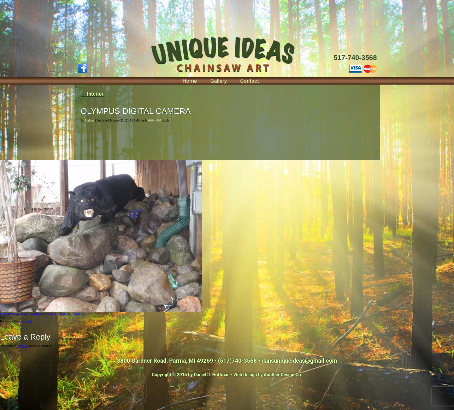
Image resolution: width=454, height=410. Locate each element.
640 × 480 (154, 120)
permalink (25, 321)
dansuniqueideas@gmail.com (299, 360)
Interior (92, 94)
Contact (249, 81)
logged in (23, 346)
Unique (89, 120)
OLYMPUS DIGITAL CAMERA (21, 314)
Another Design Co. (283, 374)
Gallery (218, 81)
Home (189, 81)
